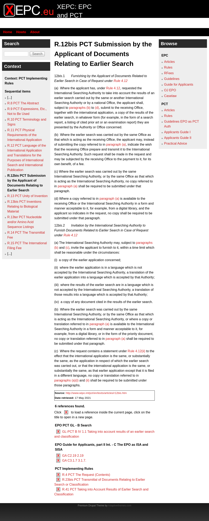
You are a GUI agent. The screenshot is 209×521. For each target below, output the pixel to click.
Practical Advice (175, 143)
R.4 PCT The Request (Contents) (86, 474)
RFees (169, 73)
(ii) (87, 380)
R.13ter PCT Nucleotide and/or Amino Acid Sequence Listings (24, 222)
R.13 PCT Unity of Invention (27, 196)
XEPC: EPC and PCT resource (74, 15)
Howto (21, 32)
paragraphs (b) (79, 107)
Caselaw (170, 96)
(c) (67, 247)
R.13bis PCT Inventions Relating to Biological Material (24, 206)
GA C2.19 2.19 (73, 455)
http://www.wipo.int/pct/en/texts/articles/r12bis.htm (96, 393)
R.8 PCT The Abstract (23, 103)
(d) (97, 107)
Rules (168, 67)
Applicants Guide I (177, 132)
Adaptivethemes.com (119, 505)
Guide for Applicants (178, 84)
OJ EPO (170, 90)
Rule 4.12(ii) (136, 351)
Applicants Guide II (177, 138)
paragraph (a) (116, 144)
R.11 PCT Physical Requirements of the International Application (24, 135)
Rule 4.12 (121, 81)
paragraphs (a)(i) (66, 380)
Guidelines (172, 79)
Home (7, 32)
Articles (169, 61)
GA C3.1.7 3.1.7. (74, 460)
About (34, 32)
